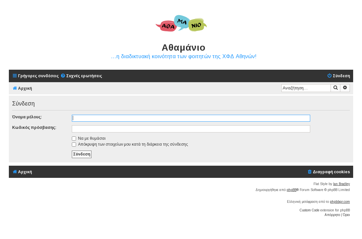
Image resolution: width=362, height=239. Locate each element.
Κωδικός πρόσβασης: (34, 127)
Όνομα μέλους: (27, 117)
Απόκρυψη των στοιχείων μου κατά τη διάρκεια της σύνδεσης (130, 144)
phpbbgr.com (340, 201)
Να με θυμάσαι (89, 138)
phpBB (291, 190)
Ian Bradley (341, 184)
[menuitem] (81, 76)
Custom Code (309, 210)
